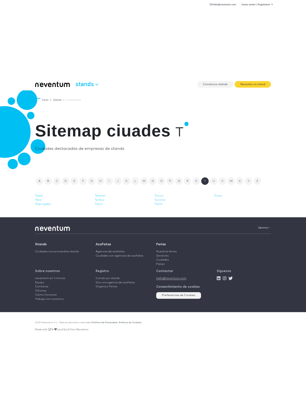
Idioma (264, 227)
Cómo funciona (46, 294)
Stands (41, 244)
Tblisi (38, 200)
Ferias (161, 244)
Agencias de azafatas (110, 251)
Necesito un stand (252, 84)
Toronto (160, 200)
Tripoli (158, 204)
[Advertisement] (153, 46)
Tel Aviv (100, 200)
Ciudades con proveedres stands (57, 251)
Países (160, 264)
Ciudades (162, 259)
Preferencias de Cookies (178, 295)
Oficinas (40, 290)
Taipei (39, 195)
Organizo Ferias (106, 286)
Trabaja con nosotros (49, 299)
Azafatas (103, 244)
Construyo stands (215, 84)
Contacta (41, 286)
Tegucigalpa (43, 204)
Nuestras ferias (166, 251)
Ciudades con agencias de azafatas (119, 255)
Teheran (100, 195)
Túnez (218, 195)
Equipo (39, 282)
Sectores (162, 255)
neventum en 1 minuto (50, 278)
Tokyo (99, 204)
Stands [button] (86, 84)
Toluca (158, 195)
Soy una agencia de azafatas (115, 282)
